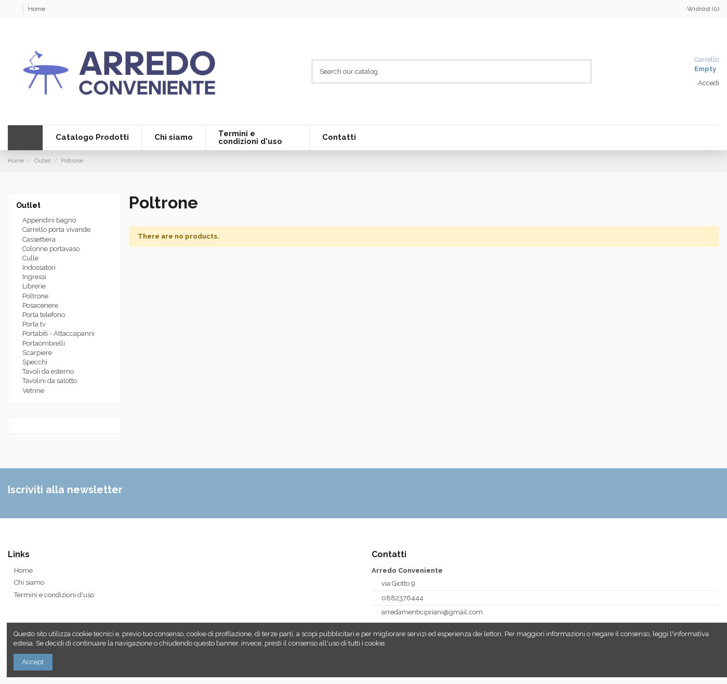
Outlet (28, 205)
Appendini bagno (49, 220)
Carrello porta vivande (56, 229)
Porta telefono (43, 315)
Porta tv (34, 324)
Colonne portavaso (51, 249)
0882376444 (402, 598)
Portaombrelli (43, 343)
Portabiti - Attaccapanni (58, 333)
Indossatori (39, 267)
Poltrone (35, 296)
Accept (33, 662)
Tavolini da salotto (49, 381)
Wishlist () (698, 8)
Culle (30, 258)
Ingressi (34, 277)
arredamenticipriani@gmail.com (432, 612)
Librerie (34, 286)
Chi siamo (29, 582)
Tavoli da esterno (48, 371)
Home (36, 8)
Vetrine (33, 390)
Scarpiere (37, 353)
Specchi (34, 362)
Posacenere (40, 305)
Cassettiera (39, 239)
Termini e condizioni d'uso (54, 595)
